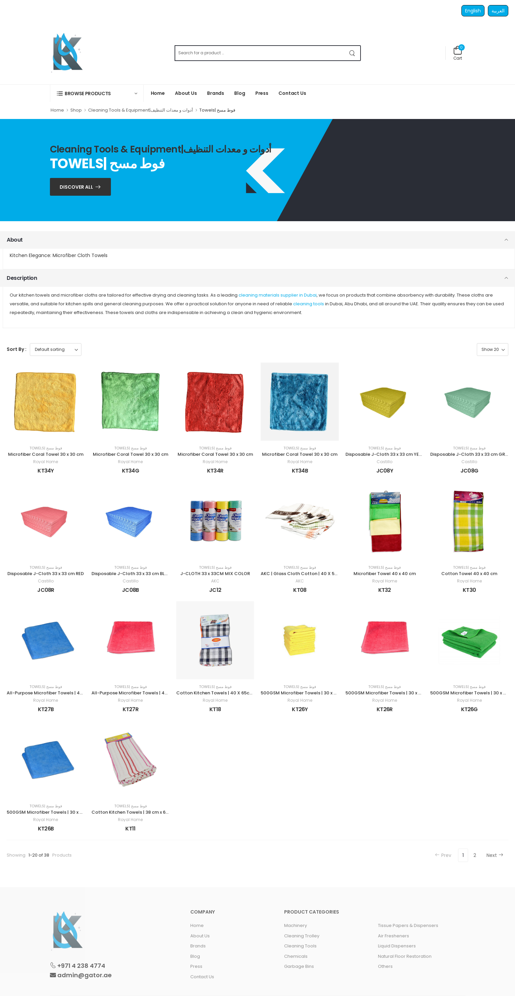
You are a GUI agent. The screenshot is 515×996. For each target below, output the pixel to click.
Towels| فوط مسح (45, 448)
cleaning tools (308, 304)
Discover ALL (76, 187)
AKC (215, 581)
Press (261, 93)
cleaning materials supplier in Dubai (278, 295)
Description (22, 278)
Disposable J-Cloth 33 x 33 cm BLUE (130, 573)
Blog (239, 93)
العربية (498, 10)
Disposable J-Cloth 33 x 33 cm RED (45, 573)
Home (158, 93)
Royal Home (45, 462)
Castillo (384, 462)
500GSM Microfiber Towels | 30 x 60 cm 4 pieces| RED (403, 693)
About (15, 240)
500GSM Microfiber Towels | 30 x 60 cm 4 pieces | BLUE (66, 812)
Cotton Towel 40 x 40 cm (469, 573)
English (473, 10)
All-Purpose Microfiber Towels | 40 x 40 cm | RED (144, 693)
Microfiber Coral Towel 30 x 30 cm (45, 454)
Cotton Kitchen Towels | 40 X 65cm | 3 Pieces (225, 693)
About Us (186, 93)
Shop (76, 110)
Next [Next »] (495, 855)
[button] (97, 93)
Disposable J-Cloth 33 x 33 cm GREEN (471, 454)
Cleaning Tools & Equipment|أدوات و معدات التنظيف (140, 110)
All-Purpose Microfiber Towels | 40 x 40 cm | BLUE (60, 693)
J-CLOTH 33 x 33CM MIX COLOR (215, 573)
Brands (215, 93)
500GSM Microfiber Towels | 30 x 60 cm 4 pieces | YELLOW (324, 693)
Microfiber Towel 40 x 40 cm (384, 573)
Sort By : (16, 349)
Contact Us (292, 93)
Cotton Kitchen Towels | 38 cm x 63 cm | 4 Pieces (144, 812)
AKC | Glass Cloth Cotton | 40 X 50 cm (303, 573)
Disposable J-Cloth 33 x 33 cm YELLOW (388, 454)
